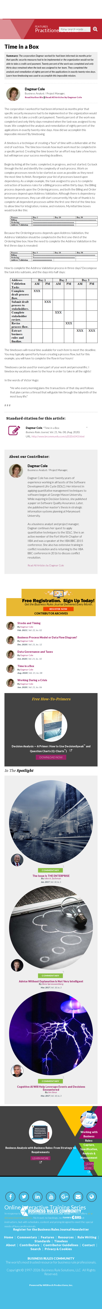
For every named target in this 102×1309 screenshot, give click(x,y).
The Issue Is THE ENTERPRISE (51, 875)
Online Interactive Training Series (45, 1207)
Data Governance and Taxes (43, 651)
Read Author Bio (34, 97)
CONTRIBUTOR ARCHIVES (51, 613)
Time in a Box (39, 666)
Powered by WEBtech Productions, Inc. (51, 1285)
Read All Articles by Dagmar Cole (63, 97)
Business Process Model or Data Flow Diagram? (47, 637)
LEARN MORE (40, 1158)
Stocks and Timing (29, 623)
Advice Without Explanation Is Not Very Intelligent (51, 981)
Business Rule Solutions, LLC (61, 1270)
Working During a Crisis (45, 680)
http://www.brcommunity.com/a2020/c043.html (58, 436)
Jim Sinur (52, 1092)
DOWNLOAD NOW (51, 757)
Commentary (50, 870)
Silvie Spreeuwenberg (52, 984)
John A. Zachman (52, 878)
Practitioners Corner (57, 30)
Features (41, 26)
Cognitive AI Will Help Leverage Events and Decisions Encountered (51, 1088)
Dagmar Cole (26, 626)
